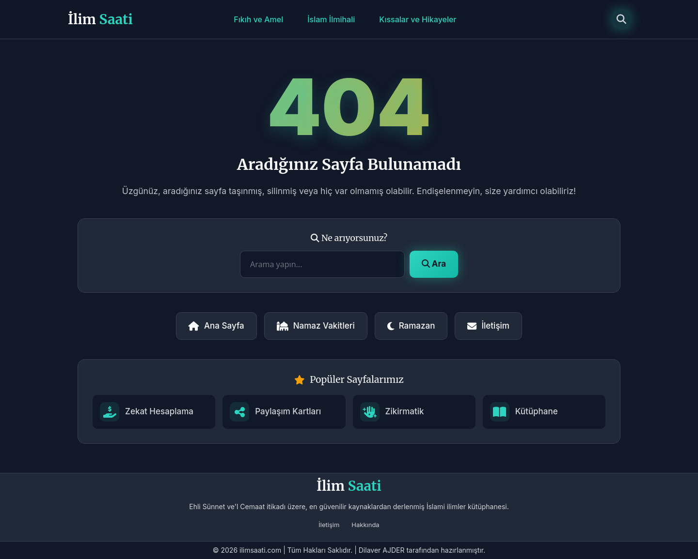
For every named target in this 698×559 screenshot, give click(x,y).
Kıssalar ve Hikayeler (417, 19)
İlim (100, 19)
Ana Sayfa (216, 326)
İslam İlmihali (331, 19)
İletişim (488, 326)
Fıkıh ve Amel (258, 19)
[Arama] (621, 19)
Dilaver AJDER (382, 550)
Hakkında (365, 525)
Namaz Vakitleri (316, 326)
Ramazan (411, 326)
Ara (434, 264)
